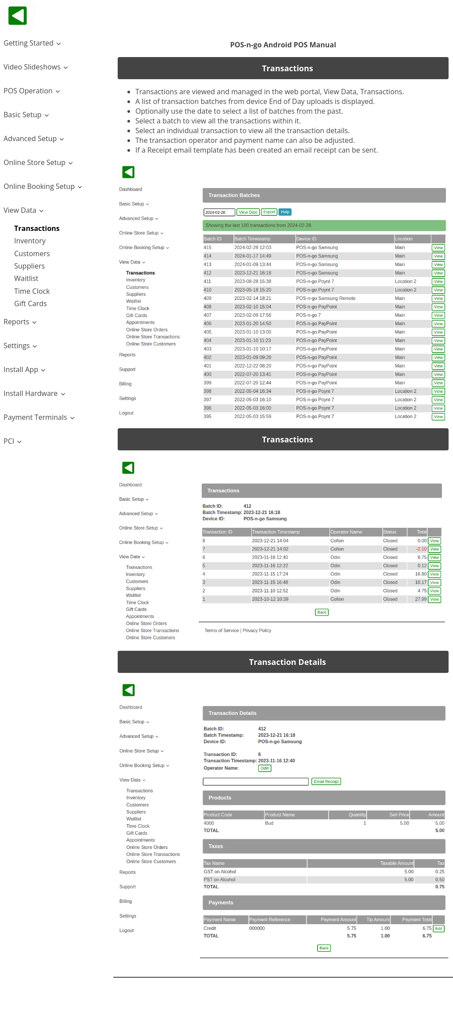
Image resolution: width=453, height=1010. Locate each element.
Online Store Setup (34, 162)
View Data (20, 210)
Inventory (30, 241)
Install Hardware (31, 393)
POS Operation (28, 91)
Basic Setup (23, 114)
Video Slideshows (32, 67)
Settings (17, 345)
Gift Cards (30, 303)
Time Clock (32, 291)
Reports (16, 321)
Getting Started (29, 43)
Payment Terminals (35, 417)
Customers (32, 253)
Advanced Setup (30, 138)
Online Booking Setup (39, 186)
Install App (21, 369)
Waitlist (26, 278)
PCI (9, 441)
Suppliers (29, 266)
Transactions (37, 228)
